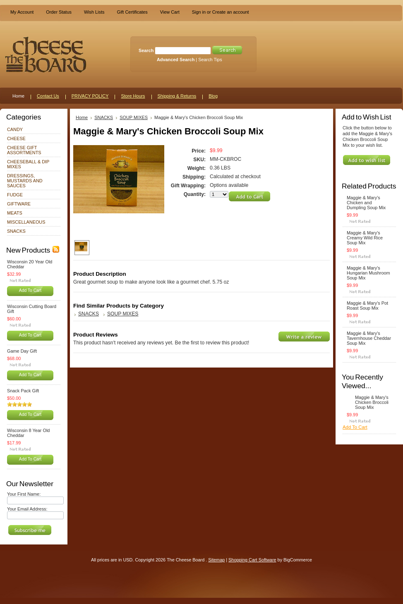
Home (82, 117)
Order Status (59, 12)
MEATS (14, 212)
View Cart (170, 12)
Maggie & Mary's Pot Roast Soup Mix (367, 305)
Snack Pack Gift (23, 390)
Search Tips (210, 59)
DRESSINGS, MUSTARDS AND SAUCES (25, 180)
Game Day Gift (22, 351)
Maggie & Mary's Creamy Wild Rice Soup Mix (365, 237)
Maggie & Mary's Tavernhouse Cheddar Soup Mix (369, 338)
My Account (22, 12)
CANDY (15, 129)
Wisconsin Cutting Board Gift (31, 309)
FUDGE (15, 194)
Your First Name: (24, 494)
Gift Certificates (132, 12)
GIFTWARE (19, 203)
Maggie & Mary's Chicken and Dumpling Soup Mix (366, 202)
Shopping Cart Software (252, 559)
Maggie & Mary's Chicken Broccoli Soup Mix (372, 402)
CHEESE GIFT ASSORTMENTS (24, 150)
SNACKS (16, 231)
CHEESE (16, 138)
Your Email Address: (27, 508)
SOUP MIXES (134, 117)
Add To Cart (30, 290)
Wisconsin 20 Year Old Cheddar (29, 264)
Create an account (230, 12)
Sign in (199, 12)
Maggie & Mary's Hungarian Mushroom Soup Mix (368, 272)
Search (146, 50)
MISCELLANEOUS (26, 222)
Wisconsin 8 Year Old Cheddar (28, 433)
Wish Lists (94, 12)
